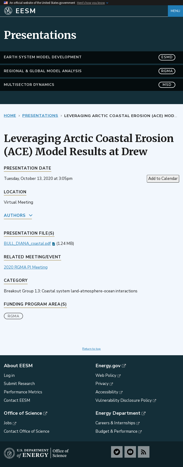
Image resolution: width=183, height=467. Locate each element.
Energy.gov (108, 366)
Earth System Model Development (89, 57)
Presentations (40, 115)
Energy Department (117, 413)
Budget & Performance (116, 431)
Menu (175, 11)
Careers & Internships (115, 423)
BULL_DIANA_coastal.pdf (27, 243)
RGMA (13, 316)
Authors (15, 215)
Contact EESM (17, 400)
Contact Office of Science (26, 431)
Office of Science (23, 413)
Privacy (102, 383)
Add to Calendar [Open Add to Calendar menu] (163, 178)
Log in (9, 375)
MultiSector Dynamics (89, 85)
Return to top (91, 349)
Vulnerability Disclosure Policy (123, 400)
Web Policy (105, 375)
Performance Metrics (23, 392)
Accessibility (106, 392)
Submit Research (19, 383)
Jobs (8, 423)
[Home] (86, 11)
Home (10, 115)
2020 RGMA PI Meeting (25, 267)
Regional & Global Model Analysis (89, 71)
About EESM (18, 366)
